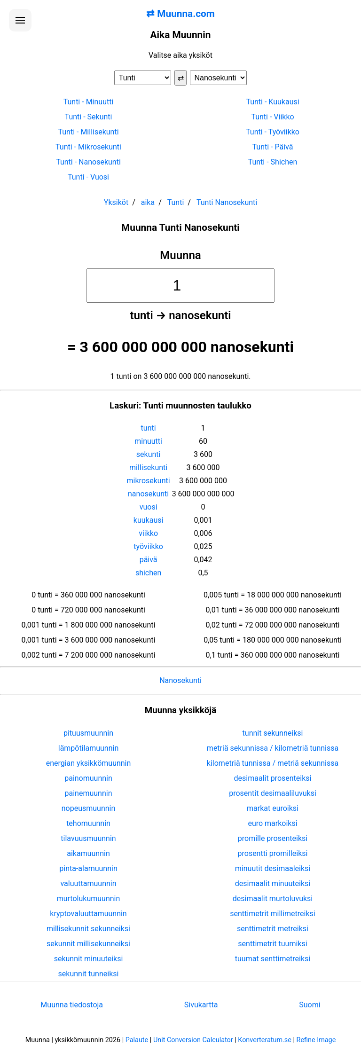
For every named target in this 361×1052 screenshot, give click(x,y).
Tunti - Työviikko (272, 131)
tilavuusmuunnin (88, 838)
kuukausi (148, 520)
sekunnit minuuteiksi (88, 958)
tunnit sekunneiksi (273, 733)
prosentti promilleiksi (273, 853)
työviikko (148, 546)
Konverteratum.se (264, 1040)
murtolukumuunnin (88, 898)
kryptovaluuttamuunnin (88, 913)
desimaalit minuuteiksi (272, 883)
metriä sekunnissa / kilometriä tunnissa (272, 748)
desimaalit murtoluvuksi (273, 898)
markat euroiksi (272, 808)
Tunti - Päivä (272, 146)
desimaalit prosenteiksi (273, 778)
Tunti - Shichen (273, 161)
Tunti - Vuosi (88, 177)
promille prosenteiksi (272, 838)
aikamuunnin (88, 853)
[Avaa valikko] (20, 20)
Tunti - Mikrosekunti (88, 146)
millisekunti (148, 467)
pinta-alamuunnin (88, 868)
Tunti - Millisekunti (88, 131)
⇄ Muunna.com (180, 13)
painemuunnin (88, 793)
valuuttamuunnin (88, 883)
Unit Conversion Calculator (193, 1040)
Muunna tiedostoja (71, 1004)
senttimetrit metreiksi (272, 928)
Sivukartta (201, 1004)
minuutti (148, 441)
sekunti (148, 454)
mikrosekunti (148, 480)
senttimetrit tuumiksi (272, 943)
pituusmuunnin (88, 733)
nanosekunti (148, 493)
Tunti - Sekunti (88, 116)
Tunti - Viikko (272, 116)
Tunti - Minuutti (88, 101)
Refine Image (316, 1040)
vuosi (148, 506)
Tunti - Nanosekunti (88, 161)
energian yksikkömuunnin (88, 763)
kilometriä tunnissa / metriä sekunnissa (272, 763)
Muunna (180, 255)
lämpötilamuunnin (88, 748)
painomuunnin (88, 778)
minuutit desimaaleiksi (272, 868)
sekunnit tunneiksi (88, 973)
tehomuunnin (88, 823)
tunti (148, 428)
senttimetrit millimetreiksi (272, 913)
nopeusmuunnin (89, 808)
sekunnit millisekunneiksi (88, 943)
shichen (148, 572)
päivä (148, 559)
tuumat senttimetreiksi (272, 958)
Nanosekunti (180, 680)
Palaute (137, 1040)
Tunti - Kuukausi (272, 101)
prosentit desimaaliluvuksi (272, 793)
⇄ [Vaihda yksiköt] (181, 78)
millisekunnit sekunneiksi (88, 928)
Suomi (309, 1004)
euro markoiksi (272, 823)
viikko (148, 533)
